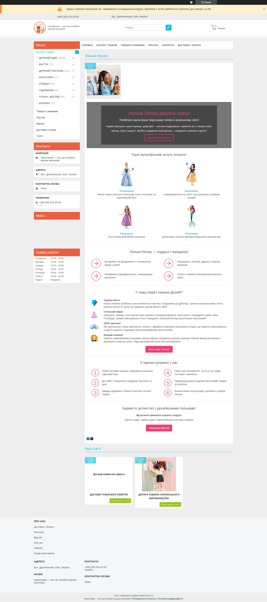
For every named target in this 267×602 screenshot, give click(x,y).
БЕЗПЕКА (44, 103)
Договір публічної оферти (109, 494)
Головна (87, 45)
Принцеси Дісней (159, 427)
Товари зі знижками (47, 111)
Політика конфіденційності (170, 599)
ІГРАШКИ (44, 83)
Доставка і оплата (189, 45)
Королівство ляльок (159, 137)
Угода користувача (44, 553)
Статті (39, 136)
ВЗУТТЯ (43, 64)
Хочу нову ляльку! (159, 349)
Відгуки (40, 123)
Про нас (153, 45)
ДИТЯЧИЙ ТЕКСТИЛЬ (51, 70)
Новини (38, 548)
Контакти (168, 45)
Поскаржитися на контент (144, 599)
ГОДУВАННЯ (46, 90)
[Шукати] (168, 27)
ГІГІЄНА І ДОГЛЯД (49, 96)
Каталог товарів (106, 45)
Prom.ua (149, 596)
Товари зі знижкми (133, 45)
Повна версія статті (120, 500)
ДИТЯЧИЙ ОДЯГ (48, 58)
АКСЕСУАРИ (46, 77)
